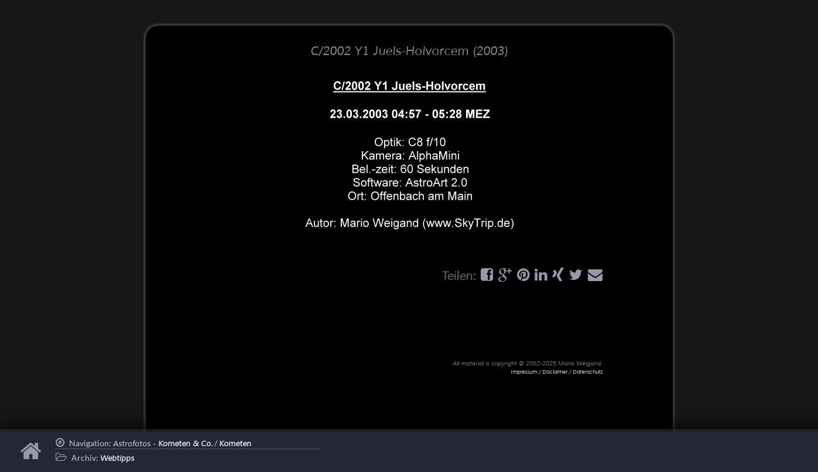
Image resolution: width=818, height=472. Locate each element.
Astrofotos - (163, 444)
